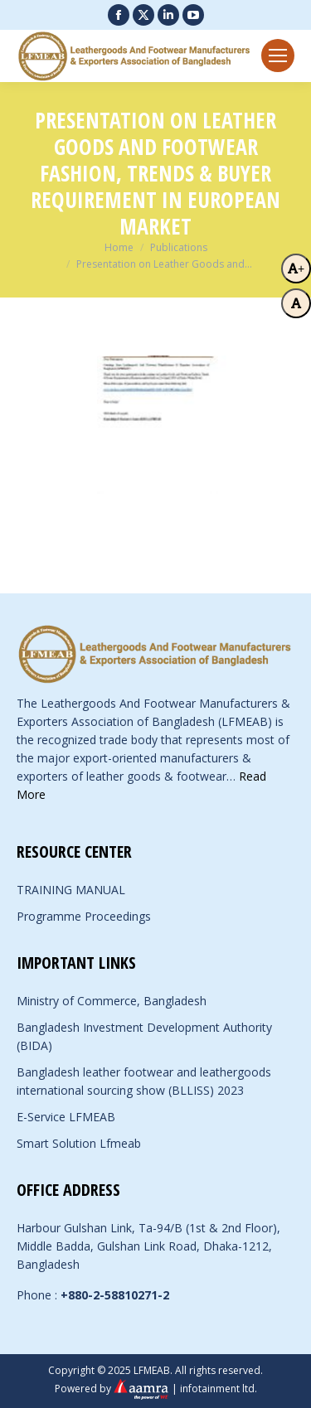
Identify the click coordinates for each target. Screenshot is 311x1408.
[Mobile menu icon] (277, 55)
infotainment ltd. (218, 1388)
